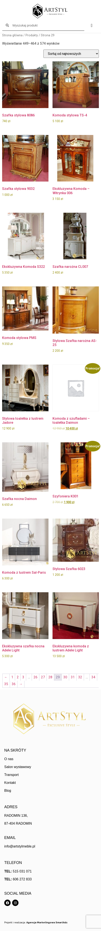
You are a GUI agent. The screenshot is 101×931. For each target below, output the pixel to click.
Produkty (32, 35)
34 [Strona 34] (93, 677)
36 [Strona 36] (14, 684)
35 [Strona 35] (6, 684)
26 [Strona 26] (35, 677)
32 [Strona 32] (80, 677)
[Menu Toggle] (91, 25)
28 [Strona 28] (50, 677)
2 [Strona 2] (18, 677)
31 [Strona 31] (73, 677)
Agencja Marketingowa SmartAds (46, 922)
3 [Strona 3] (23, 677)
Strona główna (12, 35)
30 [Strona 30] (65, 677)
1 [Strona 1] (12, 677)
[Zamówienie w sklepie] (71, 54)
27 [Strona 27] (43, 677)
